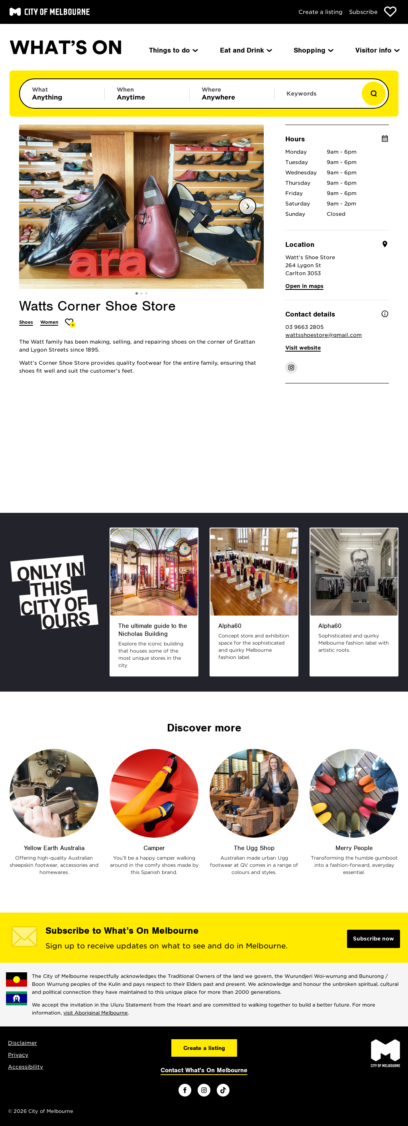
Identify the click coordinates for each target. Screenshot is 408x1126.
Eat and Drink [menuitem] (245, 50)
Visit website (303, 348)
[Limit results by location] (232, 93)
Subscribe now (373, 939)
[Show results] (374, 94)
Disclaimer (22, 1043)
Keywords (301, 93)
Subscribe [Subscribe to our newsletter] (363, 12)
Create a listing (320, 12)
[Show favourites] (390, 11)
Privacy (18, 1055)
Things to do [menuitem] (173, 50)
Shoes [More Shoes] (26, 322)
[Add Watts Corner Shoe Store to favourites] (70, 323)
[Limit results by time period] (147, 93)
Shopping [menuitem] (313, 50)
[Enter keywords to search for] (316, 98)
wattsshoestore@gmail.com (323, 335)
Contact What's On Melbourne (204, 1070)
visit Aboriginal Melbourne (95, 1013)
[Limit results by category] (62, 93)
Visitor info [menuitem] (376, 50)
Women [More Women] (49, 322)
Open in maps (304, 286)
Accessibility (25, 1067)
